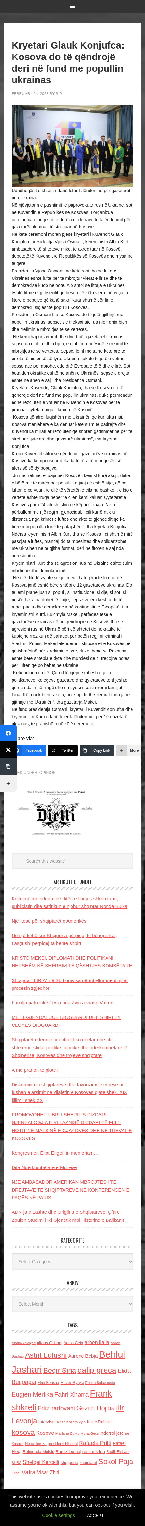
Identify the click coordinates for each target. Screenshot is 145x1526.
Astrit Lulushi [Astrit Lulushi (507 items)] (46, 1355)
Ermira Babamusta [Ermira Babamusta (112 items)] (100, 1383)
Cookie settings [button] (58, 1515)
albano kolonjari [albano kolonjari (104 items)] (24, 1343)
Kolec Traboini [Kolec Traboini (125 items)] (99, 1422)
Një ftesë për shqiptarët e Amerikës (49, 921)
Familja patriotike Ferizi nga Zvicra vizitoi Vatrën (62, 1002)
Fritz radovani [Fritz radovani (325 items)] (56, 1408)
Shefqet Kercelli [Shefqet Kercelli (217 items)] (41, 1462)
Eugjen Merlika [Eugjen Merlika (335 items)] (32, 1394)
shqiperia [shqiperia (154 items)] (69, 1462)
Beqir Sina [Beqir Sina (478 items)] (59, 1370)
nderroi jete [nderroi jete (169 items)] (112, 1433)
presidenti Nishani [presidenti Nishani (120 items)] (63, 1444)
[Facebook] (29, 750)
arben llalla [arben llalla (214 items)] (96, 1342)
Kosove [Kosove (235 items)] (45, 1433)
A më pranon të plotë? (35, 1070)
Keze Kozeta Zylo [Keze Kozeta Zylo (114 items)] (71, 1422)
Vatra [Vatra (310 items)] (28, 1472)
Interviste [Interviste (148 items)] (47, 1421)
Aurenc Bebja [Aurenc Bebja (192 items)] (83, 1356)
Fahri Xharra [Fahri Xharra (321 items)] (72, 1394)
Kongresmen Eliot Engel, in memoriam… (55, 1153)
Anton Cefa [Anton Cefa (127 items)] (73, 1343)
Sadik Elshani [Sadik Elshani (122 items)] (117, 1452)
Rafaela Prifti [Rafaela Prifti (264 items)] (95, 1443)
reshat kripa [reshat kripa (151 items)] (93, 1451)
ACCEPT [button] (95, 1515)
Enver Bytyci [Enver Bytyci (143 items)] (72, 1382)
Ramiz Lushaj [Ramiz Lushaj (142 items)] (68, 1451)
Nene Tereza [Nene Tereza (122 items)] (36, 1444)
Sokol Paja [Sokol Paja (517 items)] (115, 1461)
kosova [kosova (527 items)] (23, 1432)
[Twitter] (63, 750)
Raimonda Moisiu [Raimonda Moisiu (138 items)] (39, 1451)
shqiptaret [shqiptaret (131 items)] (88, 1462)
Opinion (47, 772)
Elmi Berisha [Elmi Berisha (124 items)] (48, 1382)
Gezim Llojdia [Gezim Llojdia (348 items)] (95, 1408)
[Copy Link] (97, 750)
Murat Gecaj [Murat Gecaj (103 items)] (90, 1433)
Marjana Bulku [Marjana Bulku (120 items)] (67, 1433)
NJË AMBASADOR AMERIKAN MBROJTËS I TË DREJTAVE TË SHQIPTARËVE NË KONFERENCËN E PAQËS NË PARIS (70, 1189)
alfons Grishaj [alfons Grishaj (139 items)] (49, 1342)
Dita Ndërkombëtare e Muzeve (44, 1167)
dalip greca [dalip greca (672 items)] (96, 1370)
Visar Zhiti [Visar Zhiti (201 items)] (48, 1472)
